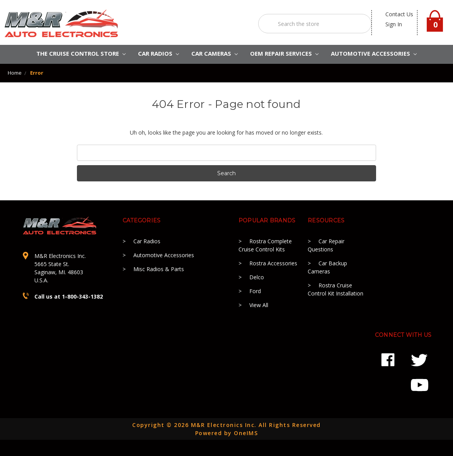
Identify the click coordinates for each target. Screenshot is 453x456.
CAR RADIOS (158, 53)
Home (15, 72)
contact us (399, 14)
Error (36, 72)
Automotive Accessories (163, 255)
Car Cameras (214, 53)
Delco (256, 277)
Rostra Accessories (273, 263)
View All (258, 305)
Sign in (393, 24)
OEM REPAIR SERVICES (284, 53)
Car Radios (146, 241)
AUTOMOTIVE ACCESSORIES (374, 53)
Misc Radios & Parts (158, 269)
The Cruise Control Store (81, 53)
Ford (255, 291)
